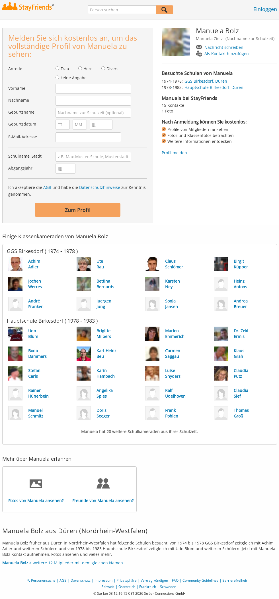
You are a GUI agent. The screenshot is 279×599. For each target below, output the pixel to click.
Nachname (18, 100)
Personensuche (43, 580)
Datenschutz (81, 580)
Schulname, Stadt (25, 156)
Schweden (168, 586)
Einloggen (265, 9)
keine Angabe (74, 77)
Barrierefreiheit (234, 580)
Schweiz (108, 586)
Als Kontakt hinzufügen (226, 53)
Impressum (103, 580)
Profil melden (174, 152)
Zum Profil (78, 209)
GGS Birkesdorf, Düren (205, 81)
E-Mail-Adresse (22, 136)
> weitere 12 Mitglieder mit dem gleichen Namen (62, 562)
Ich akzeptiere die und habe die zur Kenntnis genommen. (77, 191)
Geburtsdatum (22, 124)
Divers (112, 68)
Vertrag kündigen (154, 580)
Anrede (15, 68)
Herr (87, 68)
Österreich (126, 586)
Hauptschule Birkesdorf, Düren (213, 87)
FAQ (175, 580)
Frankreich (147, 586)
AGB (47, 187)
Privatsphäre (126, 580)
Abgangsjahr (20, 168)
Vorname (16, 88)
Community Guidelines (200, 580)
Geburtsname (21, 112)
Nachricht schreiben (223, 47)
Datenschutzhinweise (99, 187)
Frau (65, 68)
